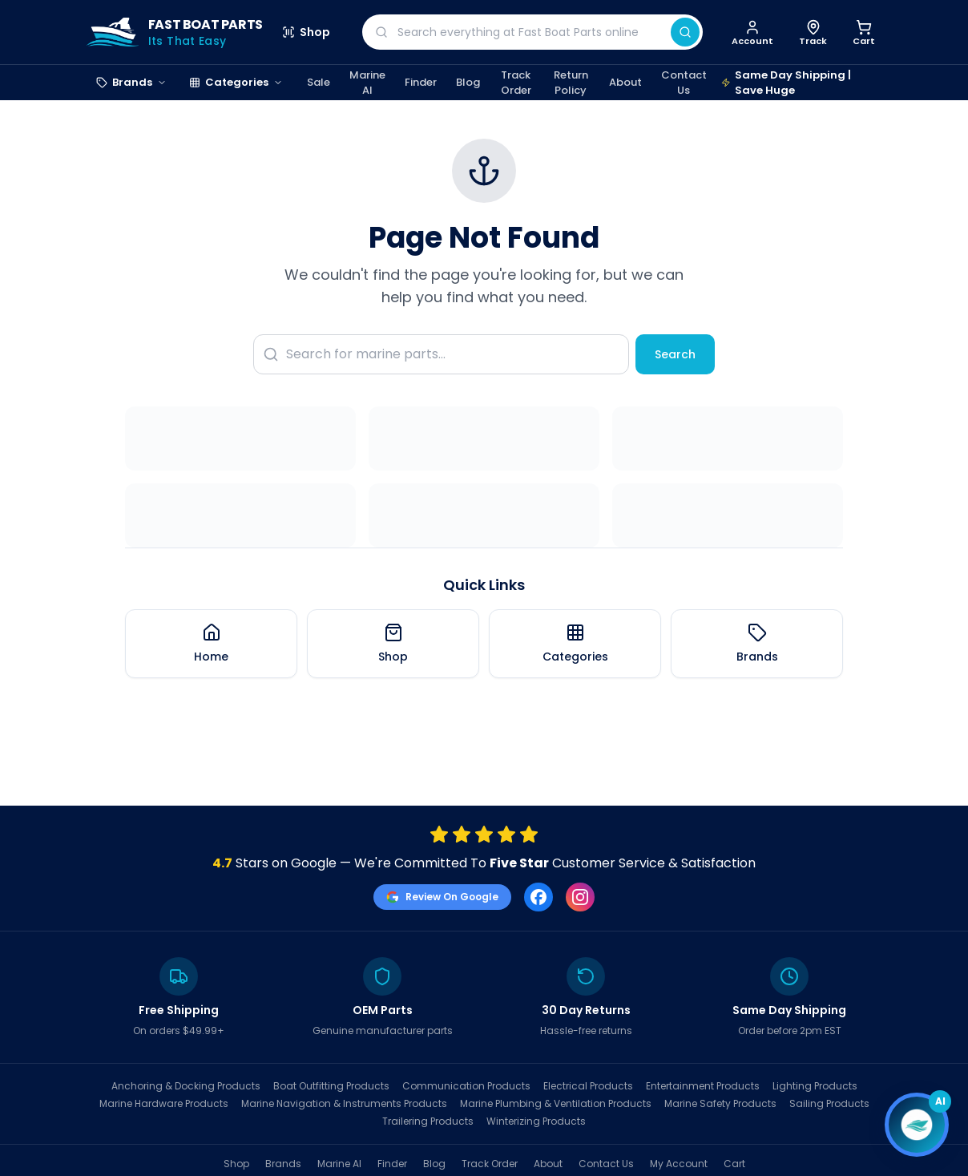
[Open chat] (917, 1125)
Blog (468, 82)
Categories (236, 82)
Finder (421, 82)
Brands (131, 82)
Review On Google (442, 896)
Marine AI (367, 83)
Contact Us (684, 83)
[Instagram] (580, 897)
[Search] (685, 32)
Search (675, 354)
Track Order (516, 83)
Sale (318, 82)
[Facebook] (538, 897)
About (625, 82)
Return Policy (571, 83)
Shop (306, 32)
